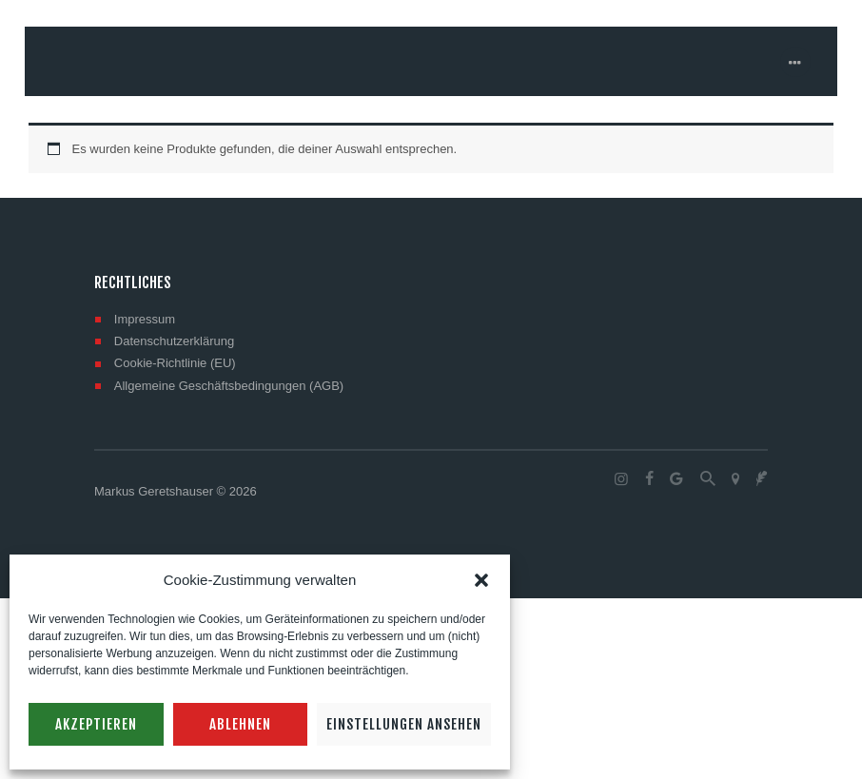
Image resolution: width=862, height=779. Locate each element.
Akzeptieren (96, 724)
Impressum (144, 319)
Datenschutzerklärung (174, 341)
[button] (481, 580)
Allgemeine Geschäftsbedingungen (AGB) (228, 386)
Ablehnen (240, 724)
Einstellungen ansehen (403, 724)
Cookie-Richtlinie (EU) (175, 363)
